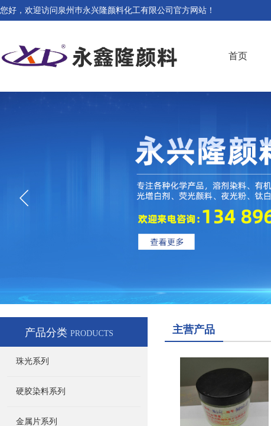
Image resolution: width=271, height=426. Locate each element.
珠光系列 (32, 361)
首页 (237, 56)
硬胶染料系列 (41, 391)
